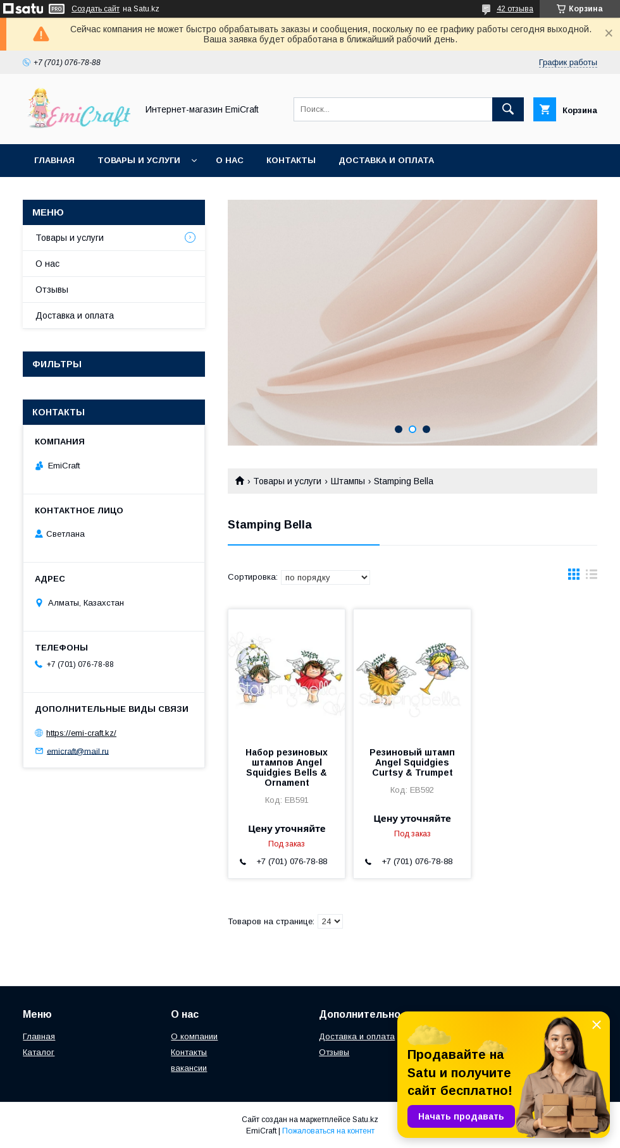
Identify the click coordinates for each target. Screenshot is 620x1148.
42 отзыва (515, 8)
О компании (194, 1036)
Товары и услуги (138, 160)
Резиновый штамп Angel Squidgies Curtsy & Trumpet (412, 762)
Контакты (291, 160)
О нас (230, 160)
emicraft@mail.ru (78, 750)
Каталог (38, 1052)
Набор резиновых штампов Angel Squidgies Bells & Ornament (286, 767)
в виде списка (591, 577)
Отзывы (51, 289)
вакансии (189, 1068)
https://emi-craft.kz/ (81, 733)
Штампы (348, 481)
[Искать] (508, 109)
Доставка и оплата (386, 160)
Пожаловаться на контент (328, 1131)
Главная (54, 160)
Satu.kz (365, 1119)
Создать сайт (95, 8)
